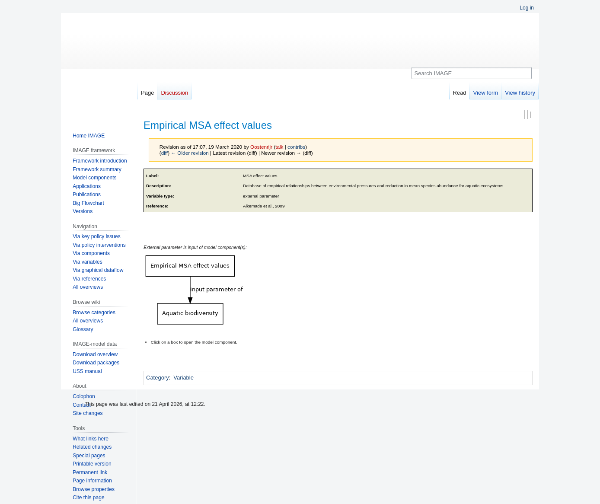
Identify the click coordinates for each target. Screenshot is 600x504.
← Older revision (190, 153)
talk (279, 147)
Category (157, 377)
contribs (296, 147)
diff (164, 153)
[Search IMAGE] (472, 73)
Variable (183, 377)
